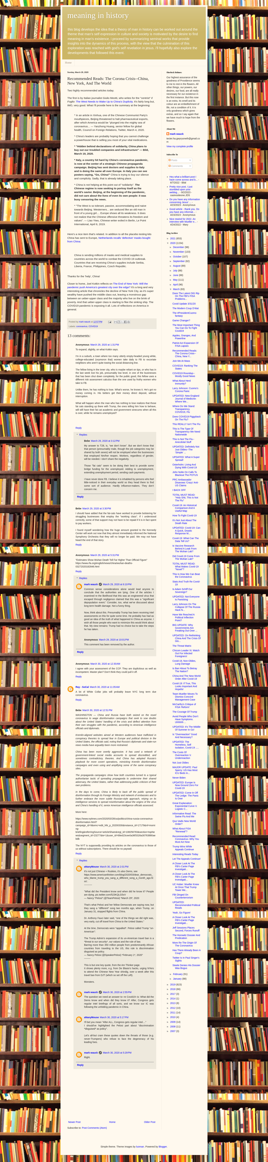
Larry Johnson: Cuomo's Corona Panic (185, 390)
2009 (173, 1022)
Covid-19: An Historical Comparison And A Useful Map (184, 508)
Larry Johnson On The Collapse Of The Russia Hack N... (186, 607)
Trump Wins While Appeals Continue (183, 848)
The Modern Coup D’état (185, 308)
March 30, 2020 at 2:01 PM (114, 866)
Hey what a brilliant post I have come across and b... (184, 178)
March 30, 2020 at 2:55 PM (117, 992)
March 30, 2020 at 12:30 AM (105, 663)
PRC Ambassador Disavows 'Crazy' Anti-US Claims (185, 482)
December (179, 247)
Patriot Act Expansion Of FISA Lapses (185, 344)
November (179, 251)
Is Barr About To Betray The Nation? (184, 670)
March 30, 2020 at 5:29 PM (117, 1052)
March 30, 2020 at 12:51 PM (97, 710)
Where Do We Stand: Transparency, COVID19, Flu (183, 409)
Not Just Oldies (180, 762)
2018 (173, 989)
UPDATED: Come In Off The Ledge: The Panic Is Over (185, 795)
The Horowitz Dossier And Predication (186, 936)
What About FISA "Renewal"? (181, 830)
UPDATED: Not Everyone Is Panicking (185, 598)
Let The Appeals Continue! (186, 858)
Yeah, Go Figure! (181, 912)
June (176, 275)
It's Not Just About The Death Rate (184, 522)
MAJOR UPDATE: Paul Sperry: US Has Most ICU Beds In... (184, 770)
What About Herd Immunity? (181, 382)
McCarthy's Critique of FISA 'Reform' (184, 706)
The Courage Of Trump (184, 711)
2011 (173, 1012)
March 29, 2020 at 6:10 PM (117, 584)
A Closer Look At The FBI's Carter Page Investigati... (183, 866)
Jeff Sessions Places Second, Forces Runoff (185, 929)
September (179, 261)
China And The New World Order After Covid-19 (186, 677)
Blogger (163, 1146)
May (175, 279)
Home (68, 62)
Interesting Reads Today (185, 854)
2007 (173, 1031)
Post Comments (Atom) (94, 1127)
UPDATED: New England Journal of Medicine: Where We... (185, 398)
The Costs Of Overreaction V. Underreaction (181, 755)
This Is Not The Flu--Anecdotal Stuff (183, 440)
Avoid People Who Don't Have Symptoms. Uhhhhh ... (185, 719)
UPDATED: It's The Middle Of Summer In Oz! (186, 728)
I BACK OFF (179, 490)
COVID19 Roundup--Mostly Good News (183, 374)
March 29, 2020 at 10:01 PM (114, 639)
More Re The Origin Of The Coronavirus (184, 944)
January (177, 978)
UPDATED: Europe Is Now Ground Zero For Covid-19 (185, 785)
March (176, 289)
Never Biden (179, 777)
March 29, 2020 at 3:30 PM (96, 508)
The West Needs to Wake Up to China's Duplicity (104, 101)
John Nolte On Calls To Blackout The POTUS (185, 473)
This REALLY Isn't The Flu (186, 424)
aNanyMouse (91, 866)
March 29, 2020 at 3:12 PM (105, 440)
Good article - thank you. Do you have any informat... (184, 210)
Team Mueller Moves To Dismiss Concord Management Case (185, 696)
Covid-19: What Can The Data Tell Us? (185, 539)
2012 (173, 1008)
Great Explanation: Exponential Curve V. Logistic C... (184, 806)
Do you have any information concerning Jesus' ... (185, 201)
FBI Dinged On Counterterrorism (182, 896)
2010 (173, 1017)
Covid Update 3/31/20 (184, 303)
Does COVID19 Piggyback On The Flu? (186, 418)
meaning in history (98, 15)
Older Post (149, 1122)
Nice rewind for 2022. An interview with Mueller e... (183, 220)
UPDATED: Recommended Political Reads (186, 905)
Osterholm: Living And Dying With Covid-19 (184, 466)
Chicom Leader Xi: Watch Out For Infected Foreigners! (185, 653)
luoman (140, 1146)
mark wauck (91, 584)
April (175, 284)
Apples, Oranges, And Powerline (184, 337)
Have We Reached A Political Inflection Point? (183, 617)
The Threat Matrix (181, 645)
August (177, 265)
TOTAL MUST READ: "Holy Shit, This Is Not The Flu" (185, 497)
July (175, 270)
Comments (176, 166)
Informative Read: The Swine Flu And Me (184, 815)
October (177, 256)
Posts (173, 160)
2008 (173, 1026)
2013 (173, 1003)
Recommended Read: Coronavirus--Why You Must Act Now (185, 839)
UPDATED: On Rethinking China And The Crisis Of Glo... (186, 638)
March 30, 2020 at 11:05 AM (105, 687)
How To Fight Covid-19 (184, 515)
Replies (83, 435)
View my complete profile (179, 146)
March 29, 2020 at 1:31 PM (104, 344)
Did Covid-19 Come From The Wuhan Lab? (186, 557)
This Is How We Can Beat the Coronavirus (186, 575)
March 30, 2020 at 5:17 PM (114, 1017)
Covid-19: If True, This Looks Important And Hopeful (184, 686)
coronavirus (81, 326)
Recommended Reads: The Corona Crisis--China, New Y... (184, 353)
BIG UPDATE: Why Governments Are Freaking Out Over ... (184, 628)
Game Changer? (181, 320)
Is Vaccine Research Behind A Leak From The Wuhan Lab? (184, 548)
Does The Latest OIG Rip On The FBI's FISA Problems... (185, 296)
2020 (173, 243)
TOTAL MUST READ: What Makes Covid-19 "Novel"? (185, 566)
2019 (173, 984)
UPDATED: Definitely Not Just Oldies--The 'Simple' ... (185, 449)
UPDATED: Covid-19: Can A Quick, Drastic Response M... (186, 530)
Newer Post (74, 1122)
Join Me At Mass (181, 361)
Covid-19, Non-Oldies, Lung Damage (184, 662)
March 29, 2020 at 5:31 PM (104, 555)
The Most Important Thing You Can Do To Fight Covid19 (186, 328)
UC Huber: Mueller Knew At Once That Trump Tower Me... (185, 887)
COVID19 (93, 326)
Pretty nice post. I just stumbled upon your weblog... (181, 189)
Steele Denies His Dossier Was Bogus (186, 967)
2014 (173, 998)
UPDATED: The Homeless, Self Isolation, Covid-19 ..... (185, 744)
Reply (79, 428)
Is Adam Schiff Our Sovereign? (182, 590)
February (178, 974)
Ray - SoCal (82, 687)
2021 (173, 238)
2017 (173, 994)
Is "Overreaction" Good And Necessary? (184, 736)
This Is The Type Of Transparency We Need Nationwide (186, 431)
